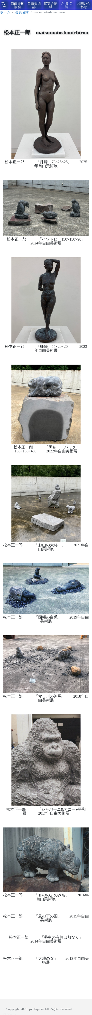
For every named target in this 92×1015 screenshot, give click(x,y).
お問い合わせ (84, 5)
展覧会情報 (50, 5)
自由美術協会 (17, 5)
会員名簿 (67, 5)
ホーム (4, 4)
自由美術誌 (34, 5)
